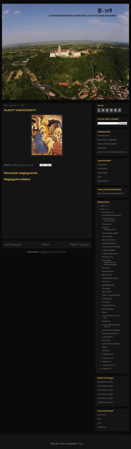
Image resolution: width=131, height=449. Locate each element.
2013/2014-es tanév (105, 386)
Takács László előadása (111, 295)
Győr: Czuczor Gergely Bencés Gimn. (112, 152)
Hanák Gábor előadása (111, 330)
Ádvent (104, 312)
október (105, 362)
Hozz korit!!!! (107, 224)
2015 (102, 209)
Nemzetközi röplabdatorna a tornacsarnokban (109, 262)
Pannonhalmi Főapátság (107, 140)
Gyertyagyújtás (108, 271)
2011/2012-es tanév (105, 394)
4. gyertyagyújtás (108, 250)
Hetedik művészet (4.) (110, 254)
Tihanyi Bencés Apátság (107, 144)
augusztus (106, 368)
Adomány (105, 350)
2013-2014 (102, 415)
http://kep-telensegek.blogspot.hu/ (111, 193)
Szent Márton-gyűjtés (110, 233)
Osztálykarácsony (109, 243)
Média (104, 347)
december (106, 212)
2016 (102, 206)
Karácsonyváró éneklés (111, 247)
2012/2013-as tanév (105, 390)
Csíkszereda (102, 169)
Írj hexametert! (107, 337)
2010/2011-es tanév (105, 398)
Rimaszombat (103, 181)
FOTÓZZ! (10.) (108, 257)
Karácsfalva (102, 165)
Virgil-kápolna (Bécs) (110, 278)
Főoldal (45, 244)
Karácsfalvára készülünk (111, 215)
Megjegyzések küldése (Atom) (52, 252)
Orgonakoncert (108, 354)
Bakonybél (102, 148)
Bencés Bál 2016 (108, 240)
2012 (99, 419)
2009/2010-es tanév (105, 402)
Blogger (80, 443)
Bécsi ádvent (107, 275)
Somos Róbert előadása (111, 344)
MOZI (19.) (106, 340)
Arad (99, 177)
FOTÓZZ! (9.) (107, 299)
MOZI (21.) (106, 282)
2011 (99, 423)
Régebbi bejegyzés (80, 244)
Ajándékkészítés (108, 285)
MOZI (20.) (106, 302)
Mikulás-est (106, 321)
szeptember (107, 365)
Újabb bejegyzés (12, 244)
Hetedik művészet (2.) (110, 334)
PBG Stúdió (106, 292)
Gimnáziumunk (103, 136)
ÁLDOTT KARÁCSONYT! (109, 229)
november (106, 358)
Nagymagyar (102, 173)
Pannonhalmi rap (108, 305)
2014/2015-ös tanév (105, 382)
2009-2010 (102, 427)
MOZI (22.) (106, 268)
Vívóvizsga (106, 288)
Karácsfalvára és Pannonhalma (108, 220)
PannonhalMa (107, 236)
